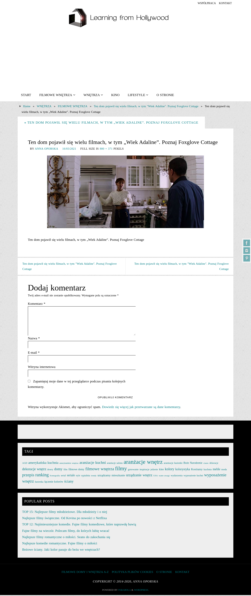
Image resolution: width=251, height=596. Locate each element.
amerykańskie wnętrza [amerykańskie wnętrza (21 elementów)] (68, 464)
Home (26, 106)
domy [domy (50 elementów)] (58, 470)
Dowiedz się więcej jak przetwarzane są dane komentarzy (141, 408)
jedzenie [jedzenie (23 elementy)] (154, 470)
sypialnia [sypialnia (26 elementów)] (85, 476)
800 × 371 (106, 148)
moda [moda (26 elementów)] (224, 470)
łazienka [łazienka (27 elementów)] (39, 482)
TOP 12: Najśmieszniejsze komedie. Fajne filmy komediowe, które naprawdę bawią (79, 525)
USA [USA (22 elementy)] (155, 476)
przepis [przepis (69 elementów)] (28, 476)
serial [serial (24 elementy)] (63, 476)
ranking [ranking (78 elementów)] (42, 475)
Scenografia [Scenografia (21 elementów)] (55, 477)
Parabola (124, 591)
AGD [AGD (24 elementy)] (24, 463)
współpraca (204, 3)
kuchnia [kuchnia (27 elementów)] (208, 470)
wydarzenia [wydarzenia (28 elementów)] (177, 476)
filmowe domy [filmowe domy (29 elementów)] (76, 470)
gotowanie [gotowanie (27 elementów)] (133, 470)
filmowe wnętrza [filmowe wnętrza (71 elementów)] (99, 469)
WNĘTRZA (44, 106)
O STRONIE (164, 572)
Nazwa (34, 339)
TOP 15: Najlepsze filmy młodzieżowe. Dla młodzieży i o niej (64, 512)
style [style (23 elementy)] (78, 476)
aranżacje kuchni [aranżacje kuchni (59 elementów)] (92, 463)
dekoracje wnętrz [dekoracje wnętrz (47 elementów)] (34, 470)
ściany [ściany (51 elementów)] (69, 482)
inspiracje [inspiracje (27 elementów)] (144, 470)
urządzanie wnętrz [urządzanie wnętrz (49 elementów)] (139, 476)
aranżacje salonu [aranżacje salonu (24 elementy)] (115, 463)
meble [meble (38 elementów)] (216, 470)
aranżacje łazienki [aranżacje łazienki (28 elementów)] (173, 463)
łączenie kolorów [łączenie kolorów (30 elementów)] (54, 482)
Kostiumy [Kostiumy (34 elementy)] (197, 470)
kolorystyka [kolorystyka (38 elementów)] (182, 470)
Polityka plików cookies (132, 572)
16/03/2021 (69, 148)
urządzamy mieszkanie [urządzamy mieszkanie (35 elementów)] (111, 476)
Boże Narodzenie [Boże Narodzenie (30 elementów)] (193, 463)
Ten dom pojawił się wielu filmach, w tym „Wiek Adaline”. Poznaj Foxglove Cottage (111, 122)
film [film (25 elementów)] (65, 470)
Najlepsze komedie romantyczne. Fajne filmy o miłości (59, 544)
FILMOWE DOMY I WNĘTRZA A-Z (85, 572)
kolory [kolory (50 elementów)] (169, 470)
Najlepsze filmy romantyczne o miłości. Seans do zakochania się (66, 538)
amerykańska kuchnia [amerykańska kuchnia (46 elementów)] (43, 463)
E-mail (34, 353)
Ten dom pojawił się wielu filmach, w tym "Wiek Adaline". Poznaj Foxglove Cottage (146, 106)
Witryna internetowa (41, 367)
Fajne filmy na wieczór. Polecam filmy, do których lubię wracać (65, 531)
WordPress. (141, 591)
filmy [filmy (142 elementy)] (121, 469)
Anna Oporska (46, 148)
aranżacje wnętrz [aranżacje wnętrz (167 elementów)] (143, 462)
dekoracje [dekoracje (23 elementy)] (213, 464)
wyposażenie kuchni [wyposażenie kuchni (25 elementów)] (193, 476)
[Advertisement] (125, 59)
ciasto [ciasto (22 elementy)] (205, 464)
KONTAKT (224, 3)
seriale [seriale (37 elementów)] (71, 476)
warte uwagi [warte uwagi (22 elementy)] (164, 476)
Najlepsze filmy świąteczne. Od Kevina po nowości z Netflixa (64, 519)
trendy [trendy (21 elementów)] (93, 477)
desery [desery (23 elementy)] (50, 470)
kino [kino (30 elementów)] (161, 470)
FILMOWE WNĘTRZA (72, 106)
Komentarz (36, 304)
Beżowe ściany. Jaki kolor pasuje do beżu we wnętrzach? (61, 550)
